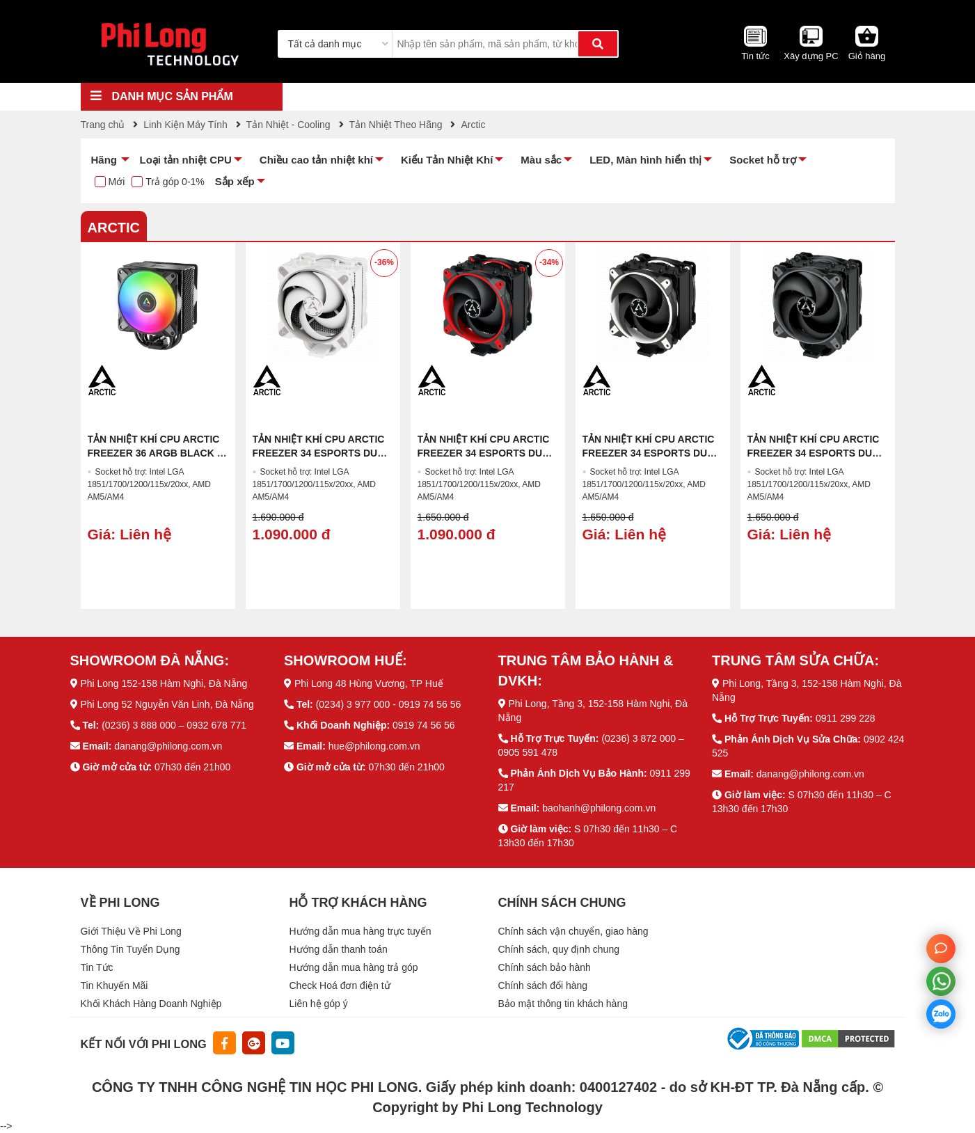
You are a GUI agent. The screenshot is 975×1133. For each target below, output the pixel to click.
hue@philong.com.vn (374, 746)
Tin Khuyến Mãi (114, 985)
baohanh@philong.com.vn (599, 808)
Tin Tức (97, 967)
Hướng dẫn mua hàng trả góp (354, 967)
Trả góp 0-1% (175, 181)
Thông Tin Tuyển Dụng (130, 949)
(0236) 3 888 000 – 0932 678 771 (174, 725)
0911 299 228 (845, 718)
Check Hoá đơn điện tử (340, 985)
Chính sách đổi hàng (543, 985)
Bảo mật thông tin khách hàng (563, 1003)
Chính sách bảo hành (544, 967)
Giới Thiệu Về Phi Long (131, 931)
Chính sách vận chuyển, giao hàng (573, 931)
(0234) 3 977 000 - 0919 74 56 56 (388, 704)
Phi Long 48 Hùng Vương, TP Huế (368, 683)
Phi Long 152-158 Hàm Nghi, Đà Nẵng (163, 683)
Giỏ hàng (867, 56)
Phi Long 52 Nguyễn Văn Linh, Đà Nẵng (167, 704)
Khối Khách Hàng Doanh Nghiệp (151, 1003)
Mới (117, 181)
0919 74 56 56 (424, 725)
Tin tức (755, 56)
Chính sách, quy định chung (558, 949)
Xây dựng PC (811, 56)
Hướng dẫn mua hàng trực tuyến (360, 931)
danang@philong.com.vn (168, 746)
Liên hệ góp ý (319, 1003)
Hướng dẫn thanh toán (339, 949)
